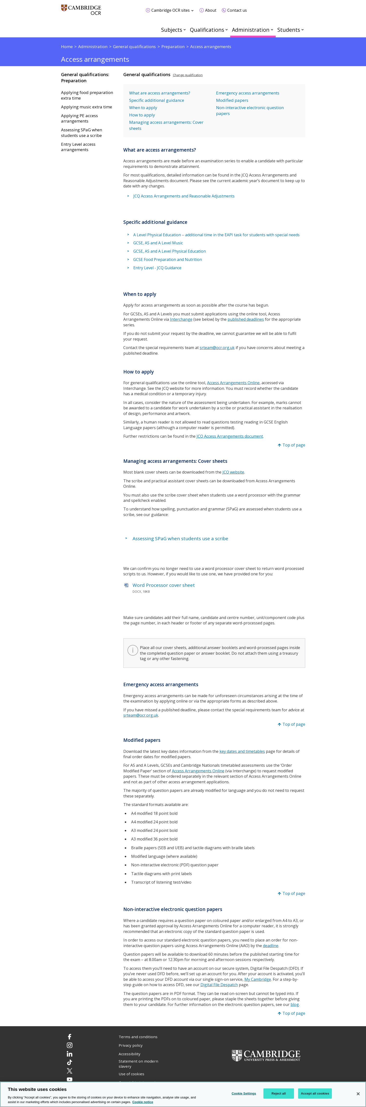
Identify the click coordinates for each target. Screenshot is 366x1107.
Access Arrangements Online (233, 382)
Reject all (279, 1093)
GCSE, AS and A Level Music (158, 243)
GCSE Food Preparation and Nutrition (167, 259)
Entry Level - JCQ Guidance (157, 267)
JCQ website (233, 472)
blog (295, 1004)
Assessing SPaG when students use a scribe (81, 132)
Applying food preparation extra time (87, 95)
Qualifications (207, 29)
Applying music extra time (86, 107)
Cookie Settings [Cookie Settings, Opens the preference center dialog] (244, 1093)
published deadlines (246, 319)
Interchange (181, 319)
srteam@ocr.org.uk (217, 347)
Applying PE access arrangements (79, 118)
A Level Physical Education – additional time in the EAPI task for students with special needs (216, 234)
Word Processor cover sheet (164, 585)
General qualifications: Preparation (85, 77)
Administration (251, 29)
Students (288, 29)
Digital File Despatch (219, 984)
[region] (183, 1094)
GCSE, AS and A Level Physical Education (169, 251)
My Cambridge (257, 979)
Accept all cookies (315, 1093)
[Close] (358, 1093)
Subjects (171, 29)
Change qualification (188, 75)
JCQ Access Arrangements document (230, 436)
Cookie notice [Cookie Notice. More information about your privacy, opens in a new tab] (142, 1102)
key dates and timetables (242, 751)
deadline (270, 945)
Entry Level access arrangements (78, 147)
